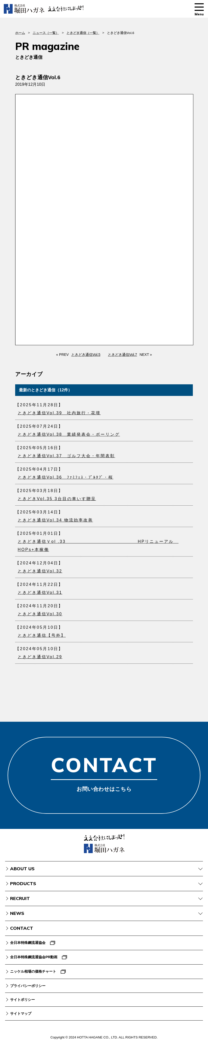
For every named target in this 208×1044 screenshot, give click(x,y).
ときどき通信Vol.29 (40, 659)
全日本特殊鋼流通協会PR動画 (33, 957)
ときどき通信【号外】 (42, 638)
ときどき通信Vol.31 (40, 595)
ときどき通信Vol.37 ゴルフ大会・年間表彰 (66, 458)
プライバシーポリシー (27, 986)
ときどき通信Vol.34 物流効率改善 (55, 522)
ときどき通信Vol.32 (40, 573)
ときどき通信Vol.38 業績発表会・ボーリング (69, 434)
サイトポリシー (22, 1000)
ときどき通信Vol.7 (122, 355)
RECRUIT (20, 898)
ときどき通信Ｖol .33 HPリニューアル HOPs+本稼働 (98, 549)
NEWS (17, 913)
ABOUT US (22, 869)
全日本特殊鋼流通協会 (27, 943)
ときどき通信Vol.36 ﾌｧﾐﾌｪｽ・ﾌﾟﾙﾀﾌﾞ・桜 (65, 480)
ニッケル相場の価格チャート (33, 971)
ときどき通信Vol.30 (40, 616)
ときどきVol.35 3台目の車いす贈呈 (57, 501)
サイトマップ (20, 1013)
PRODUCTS (23, 883)
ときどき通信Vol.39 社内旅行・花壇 (59, 413)
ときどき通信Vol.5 (85, 355)
